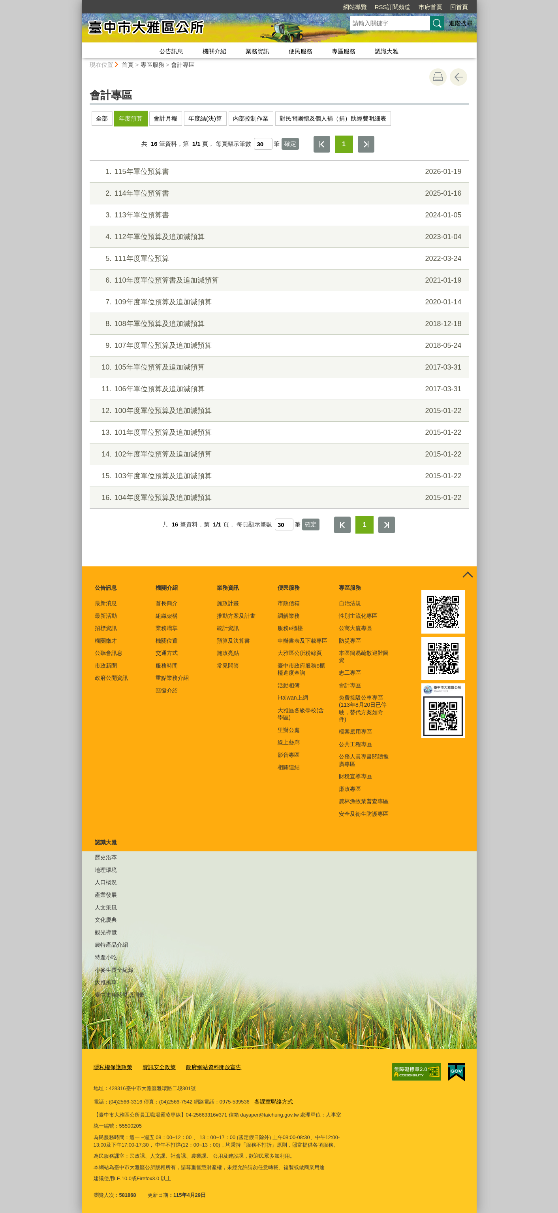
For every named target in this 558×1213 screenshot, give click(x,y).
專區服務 (343, 51)
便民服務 (300, 51)
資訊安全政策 (155, 1067)
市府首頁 (430, 7)
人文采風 (106, 907)
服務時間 (167, 665)
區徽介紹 (167, 690)
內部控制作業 (251, 118)
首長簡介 (167, 603)
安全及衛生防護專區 (364, 814)
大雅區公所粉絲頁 (300, 653)
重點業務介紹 (172, 678)
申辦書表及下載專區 (302, 641)
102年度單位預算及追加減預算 (277, 454)
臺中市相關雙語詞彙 (120, 995)
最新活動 (106, 616)
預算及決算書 (233, 641)
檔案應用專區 (355, 731)
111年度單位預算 (277, 258)
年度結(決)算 (205, 118)
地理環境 (106, 870)
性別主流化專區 (358, 616)
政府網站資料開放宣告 (206, 1067)
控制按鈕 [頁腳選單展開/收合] (468, 575)
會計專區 (183, 64)
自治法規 (350, 603)
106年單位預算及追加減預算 (277, 389)
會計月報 (165, 118)
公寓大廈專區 (355, 628)
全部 (102, 118)
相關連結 (289, 767)
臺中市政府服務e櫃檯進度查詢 (301, 669)
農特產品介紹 (111, 944)
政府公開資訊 (111, 678)
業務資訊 (257, 51)
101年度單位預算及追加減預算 (277, 432)
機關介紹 (214, 51)
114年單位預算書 (277, 193)
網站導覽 (355, 7)
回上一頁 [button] (458, 77)
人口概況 (106, 882)
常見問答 (228, 665)
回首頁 (459, 7)
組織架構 (167, 616)
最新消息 (106, 603)
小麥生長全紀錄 (114, 970)
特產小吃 (106, 957)
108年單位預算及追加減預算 (277, 324)
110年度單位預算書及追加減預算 (277, 280)
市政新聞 (106, 665)
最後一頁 (366, 144)
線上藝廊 (289, 742)
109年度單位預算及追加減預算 (277, 302)
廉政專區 (350, 789)
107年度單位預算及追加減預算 (277, 345)
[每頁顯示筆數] (263, 144)
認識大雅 (386, 51)
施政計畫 (228, 603)
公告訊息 (171, 51)
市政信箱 (289, 603)
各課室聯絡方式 (272, 1101)
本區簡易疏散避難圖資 (364, 656)
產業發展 (106, 895)
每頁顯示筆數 (233, 143)
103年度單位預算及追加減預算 (277, 476)
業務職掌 (167, 628)
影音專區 (289, 755)
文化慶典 (106, 920)
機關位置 (167, 641)
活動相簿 (289, 685)
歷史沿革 (106, 857)
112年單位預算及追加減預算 (277, 237)
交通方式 (167, 653)
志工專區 (350, 673)
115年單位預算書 (277, 171)
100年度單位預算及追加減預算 (277, 411)
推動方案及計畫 (236, 616)
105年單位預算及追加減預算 (277, 367)
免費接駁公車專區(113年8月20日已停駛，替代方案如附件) (363, 708)
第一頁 (322, 144)
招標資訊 (106, 628)
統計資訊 (228, 628)
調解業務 (289, 616)
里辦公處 (289, 730)
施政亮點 (228, 653)
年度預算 (131, 118)
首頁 (127, 64)
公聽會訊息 (108, 653)
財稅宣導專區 (355, 776)
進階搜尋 (461, 23)
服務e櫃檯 (290, 628)
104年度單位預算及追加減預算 (277, 498)
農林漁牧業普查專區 (364, 801)
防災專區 (350, 641)
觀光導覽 (106, 932)
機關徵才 (106, 641)
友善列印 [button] (438, 77)
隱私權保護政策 (112, 1067)
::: (78, 3)
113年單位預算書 (277, 215)
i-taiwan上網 (293, 697)
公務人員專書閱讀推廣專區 (364, 760)
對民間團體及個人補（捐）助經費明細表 (333, 118)
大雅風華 (106, 982)
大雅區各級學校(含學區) (301, 714)
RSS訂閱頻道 (393, 7)
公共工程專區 (355, 744)
